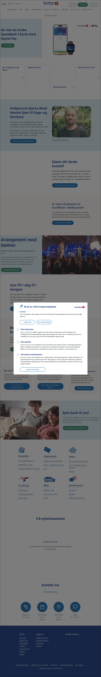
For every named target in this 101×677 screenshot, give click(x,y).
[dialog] (50, 338)
